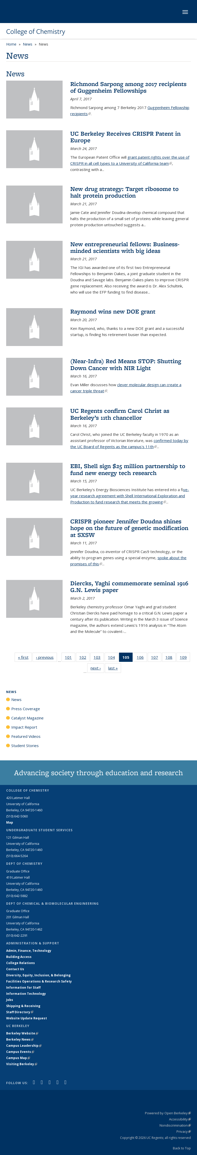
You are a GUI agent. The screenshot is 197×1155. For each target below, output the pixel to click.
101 (70, 658)
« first (25, 657)
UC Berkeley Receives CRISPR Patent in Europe (125, 136)
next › (97, 668)
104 (113, 658)
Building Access (19, 957)
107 (156, 658)
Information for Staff (23, 987)
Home (11, 44)
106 (142, 658)
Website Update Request (26, 1018)
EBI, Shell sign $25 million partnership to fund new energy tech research (127, 469)
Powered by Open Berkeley (168, 1113)
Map (9, 822)
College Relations (20, 963)
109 (185, 658)
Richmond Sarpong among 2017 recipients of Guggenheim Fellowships (128, 87)
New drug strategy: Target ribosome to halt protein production (124, 192)
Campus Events (20, 1052)
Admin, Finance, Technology (28, 950)
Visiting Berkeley (21, 1064)
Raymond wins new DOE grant (112, 311)
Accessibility (180, 1119)
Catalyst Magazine (27, 717)
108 (170, 658)
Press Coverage (25, 708)
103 (99, 658)
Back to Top (182, 1148)
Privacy (183, 1131)
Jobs (9, 1000)
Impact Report (24, 727)
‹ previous (46, 657)
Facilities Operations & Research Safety (39, 981)
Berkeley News (20, 1039)
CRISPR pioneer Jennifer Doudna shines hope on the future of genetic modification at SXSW (129, 528)
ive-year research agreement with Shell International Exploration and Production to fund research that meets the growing (129, 495)
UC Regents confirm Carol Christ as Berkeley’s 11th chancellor (119, 414)
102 (84, 658)
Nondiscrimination (175, 1125)
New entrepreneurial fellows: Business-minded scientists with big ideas (125, 247)
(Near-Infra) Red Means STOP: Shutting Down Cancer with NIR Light (125, 364)
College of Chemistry (35, 31)
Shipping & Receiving (23, 1006)
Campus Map (18, 1058)
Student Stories (25, 745)
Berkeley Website (22, 1033)
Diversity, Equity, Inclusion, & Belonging (38, 975)
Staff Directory (19, 1012)
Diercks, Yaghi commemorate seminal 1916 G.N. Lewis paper (129, 586)
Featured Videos (26, 736)
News (27, 44)
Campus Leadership (24, 1045)
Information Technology (26, 993)
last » (114, 668)
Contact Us (15, 969)
